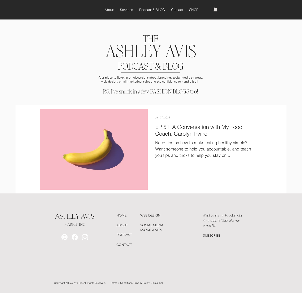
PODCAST (124, 235)
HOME (121, 215)
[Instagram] (85, 237)
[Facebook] (75, 237)
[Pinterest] (64, 237)
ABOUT (122, 225)
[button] (215, 9)
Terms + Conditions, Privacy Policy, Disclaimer (137, 282)
